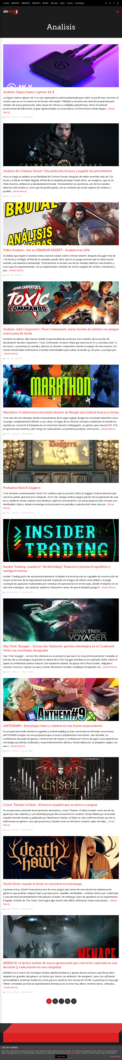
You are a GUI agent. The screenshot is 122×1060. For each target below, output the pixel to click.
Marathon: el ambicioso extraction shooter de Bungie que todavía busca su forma (61, 412)
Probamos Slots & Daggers (22, 487)
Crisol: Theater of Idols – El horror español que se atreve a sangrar (50, 804)
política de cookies (73, 1053)
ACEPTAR (61, 1057)
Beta (62, 3)
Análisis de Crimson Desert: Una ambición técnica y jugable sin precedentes (57, 171)
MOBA (45, 3)
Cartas (6, 3)
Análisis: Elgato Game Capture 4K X (28, 92)
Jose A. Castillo (12, 117)
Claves (70, 3)
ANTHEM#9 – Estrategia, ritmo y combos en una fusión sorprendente (52, 726)
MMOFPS (15, 3)
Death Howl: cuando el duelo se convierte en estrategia (42, 884)
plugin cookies (115, 1056)
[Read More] (20, 191)
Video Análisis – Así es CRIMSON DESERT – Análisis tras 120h (46, 250)
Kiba (7, 196)
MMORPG (26, 3)
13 (67, 1001)
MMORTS (36, 3)
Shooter (54, 3)
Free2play (79, 3)
